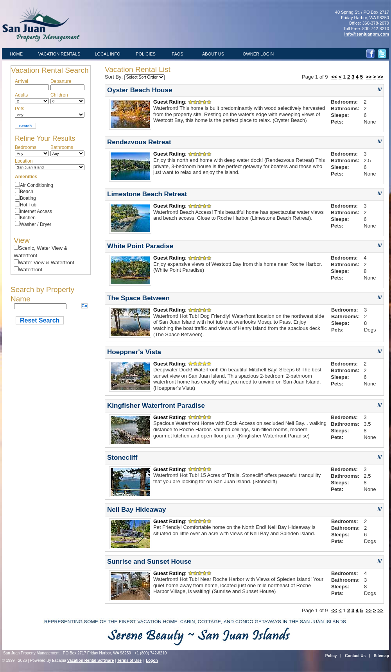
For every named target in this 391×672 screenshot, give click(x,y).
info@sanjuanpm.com (366, 34)
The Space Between (138, 298)
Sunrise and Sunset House (149, 561)
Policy (331, 656)
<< (334, 77)
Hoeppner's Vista (134, 352)
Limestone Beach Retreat (147, 194)
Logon (152, 660)
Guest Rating (169, 102)
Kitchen (28, 217)
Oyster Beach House (139, 90)
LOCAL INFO (107, 54)
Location (23, 161)
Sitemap (381, 656)
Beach (26, 191)
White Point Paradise (140, 246)
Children (59, 95)
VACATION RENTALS (59, 54)
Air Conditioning (36, 185)
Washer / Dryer (35, 224)
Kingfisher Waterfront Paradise (156, 405)
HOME (16, 54)
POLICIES (146, 54)
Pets (19, 108)
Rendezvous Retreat (139, 142)
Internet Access (36, 211)
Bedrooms (25, 147)
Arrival (21, 81)
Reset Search (39, 320)
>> (368, 77)
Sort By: (114, 77)
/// (380, 89)
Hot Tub (28, 205)
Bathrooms (61, 147)
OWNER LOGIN (258, 54)
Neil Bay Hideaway (136, 509)
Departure (60, 81)
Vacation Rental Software (90, 660)
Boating (28, 198)
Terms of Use (129, 660)
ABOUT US (213, 54)
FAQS (177, 54)
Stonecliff (122, 457)
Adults (21, 95)
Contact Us (355, 656)
